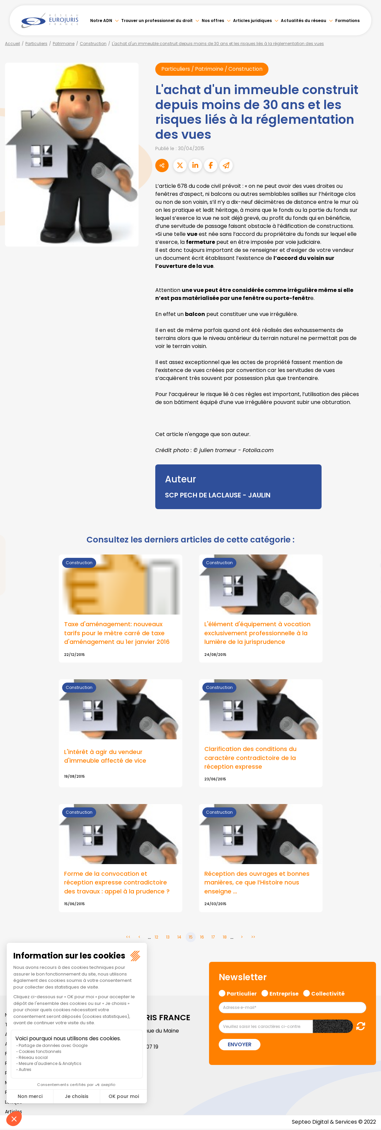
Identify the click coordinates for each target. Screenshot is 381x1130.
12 (156, 938)
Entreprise (284, 994)
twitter (367, 538)
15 (191, 938)
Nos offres (213, 20)
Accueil (12, 43)
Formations (347, 20)
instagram (367, 578)
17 (213, 938)
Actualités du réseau (303, 20)
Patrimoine (63, 43)
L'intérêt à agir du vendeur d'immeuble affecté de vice (105, 757)
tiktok (367, 605)
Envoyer (239, 1046)
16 (202, 938)
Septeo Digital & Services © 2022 (333, 1123)
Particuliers (36, 43)
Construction (93, 43)
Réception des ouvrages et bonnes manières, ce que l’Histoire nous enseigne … (257, 883)
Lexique (13, 1103)
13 (168, 938)
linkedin (367, 551)
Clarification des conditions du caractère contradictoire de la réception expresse (250, 758)
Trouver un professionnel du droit (157, 20)
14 (179, 938)
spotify (367, 592)
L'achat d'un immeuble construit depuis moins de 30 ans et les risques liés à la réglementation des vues (218, 43)
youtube (367, 565)
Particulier (242, 994)
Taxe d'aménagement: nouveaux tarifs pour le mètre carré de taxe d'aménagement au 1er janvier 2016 (117, 633)
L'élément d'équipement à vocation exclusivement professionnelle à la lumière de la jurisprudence (257, 633)
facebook (367, 525)
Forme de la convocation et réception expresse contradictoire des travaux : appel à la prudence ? (117, 883)
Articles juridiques (252, 20)
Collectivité (328, 994)
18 (225, 938)
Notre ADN (101, 20)
